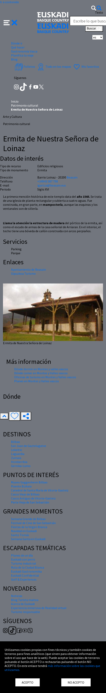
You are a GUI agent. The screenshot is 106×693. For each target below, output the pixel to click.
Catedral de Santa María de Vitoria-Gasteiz (39, 490)
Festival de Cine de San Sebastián (33, 523)
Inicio (15, 101)
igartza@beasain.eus (51, 185)
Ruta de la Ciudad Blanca (27, 567)
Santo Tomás (20, 535)
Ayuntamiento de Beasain (28, 269)
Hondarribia (19, 462)
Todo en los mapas (54, 67)
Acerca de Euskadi (23, 604)
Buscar (94, 28)
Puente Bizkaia (21, 486)
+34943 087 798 (47, 181)
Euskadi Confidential (25, 575)
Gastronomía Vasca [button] (24, 51)
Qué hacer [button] (18, 47)
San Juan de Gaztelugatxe (28, 446)
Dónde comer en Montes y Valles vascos (41, 373)
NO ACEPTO (76, 682)
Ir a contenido (9, 2)
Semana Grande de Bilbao (28, 519)
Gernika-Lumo (21, 466)
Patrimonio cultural (24, 105)
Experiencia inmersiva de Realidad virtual (38, 608)
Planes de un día (22, 555)
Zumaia (16, 458)
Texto (99, 12)
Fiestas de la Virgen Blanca (29, 527)
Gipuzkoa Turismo (23, 273)
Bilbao (15, 442)
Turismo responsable (25, 612)
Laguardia (17, 454)
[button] (10, 22)
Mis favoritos (86, 67)
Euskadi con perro (23, 559)
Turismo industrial (23, 563)
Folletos (25, 67)
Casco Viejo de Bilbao (25, 494)
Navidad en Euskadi (24, 531)
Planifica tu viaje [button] (22, 55)
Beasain (72, 177)
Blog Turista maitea (24, 600)
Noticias (16, 596)
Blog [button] (14, 59)
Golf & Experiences (24, 579)
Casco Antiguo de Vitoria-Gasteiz (33, 498)
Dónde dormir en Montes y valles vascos (41, 369)
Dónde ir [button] (16, 43)
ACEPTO (27, 682)
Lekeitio (16, 450)
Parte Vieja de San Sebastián (30, 502)
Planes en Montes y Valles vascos (36, 381)
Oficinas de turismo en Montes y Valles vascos (45, 377)
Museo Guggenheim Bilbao (29, 482)
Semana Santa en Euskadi (28, 539)
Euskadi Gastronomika (26, 571)
